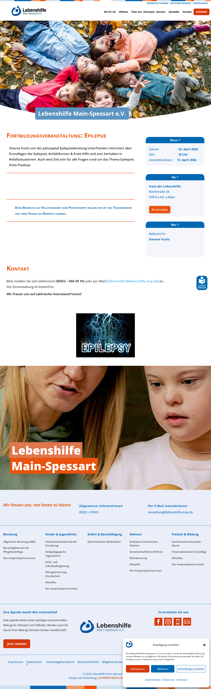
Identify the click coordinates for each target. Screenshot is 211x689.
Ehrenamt (149, 11)
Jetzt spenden (16, 643)
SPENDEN (201, 11)
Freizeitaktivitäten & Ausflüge (189, 551)
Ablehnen (162, 669)
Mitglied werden (181, 3)
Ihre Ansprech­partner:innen (19, 558)
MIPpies (123, 11)
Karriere (160, 11)
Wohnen (136, 534)
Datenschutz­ (169, 679)
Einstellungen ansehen (191, 669)
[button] (204, 645)
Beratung (10, 534)
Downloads (200, 3)
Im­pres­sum (182, 679)
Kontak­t (187, 11)
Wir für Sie (110, 11)
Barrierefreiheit (88, 662)
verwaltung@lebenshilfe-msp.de (170, 512)
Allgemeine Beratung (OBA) (19, 541)
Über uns (136, 11)
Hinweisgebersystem (60, 662)
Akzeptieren (138, 669)
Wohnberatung (138, 558)
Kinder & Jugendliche (61, 534)
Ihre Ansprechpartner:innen (188, 564)
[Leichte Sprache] (202, 289)
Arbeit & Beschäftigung (105, 534)
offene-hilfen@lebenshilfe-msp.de (132, 281)
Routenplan (160, 210)
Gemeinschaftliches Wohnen (146, 551)
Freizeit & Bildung (185, 534)
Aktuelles (174, 11)
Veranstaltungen (157, 3)
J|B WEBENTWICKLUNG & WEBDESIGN (120, 677)
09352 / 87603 (88, 512)
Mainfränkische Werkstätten (104, 541)
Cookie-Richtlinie (153, 679)
